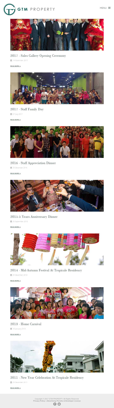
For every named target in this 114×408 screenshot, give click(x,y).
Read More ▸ (15, 66)
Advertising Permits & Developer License (64, 401)
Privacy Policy (39, 401)
